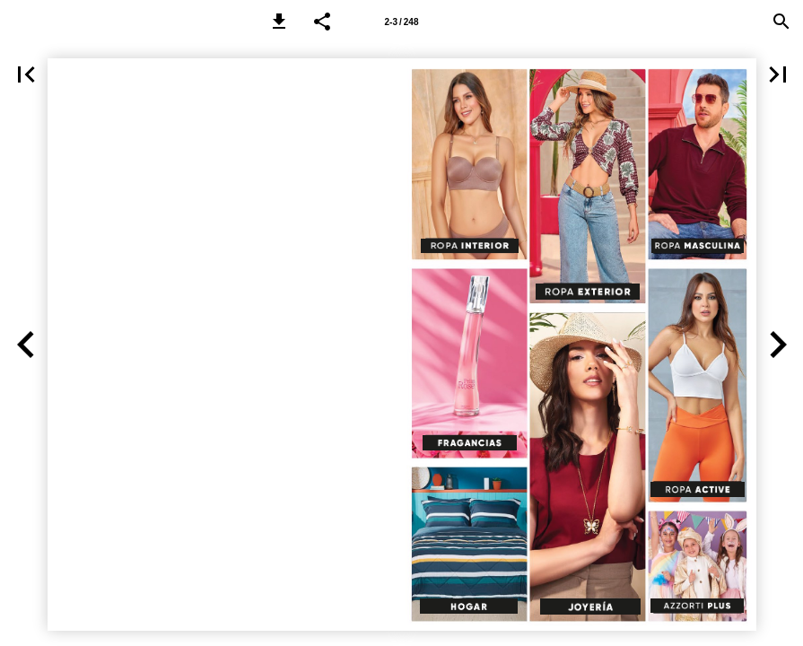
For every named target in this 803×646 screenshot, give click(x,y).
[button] (279, 21)
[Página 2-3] (402, 21)
